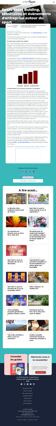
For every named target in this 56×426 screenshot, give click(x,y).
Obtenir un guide (27, 390)
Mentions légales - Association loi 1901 (28, 419)
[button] (54, 2)
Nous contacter (28, 401)
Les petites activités (15, 26)
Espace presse (27, 398)
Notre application (27, 403)
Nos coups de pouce (27, 393)
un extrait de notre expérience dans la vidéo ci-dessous (29, 146)
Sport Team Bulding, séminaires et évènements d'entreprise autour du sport (34, 26)
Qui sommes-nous (27, 388)
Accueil (9, 26)
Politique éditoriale (27, 395)
